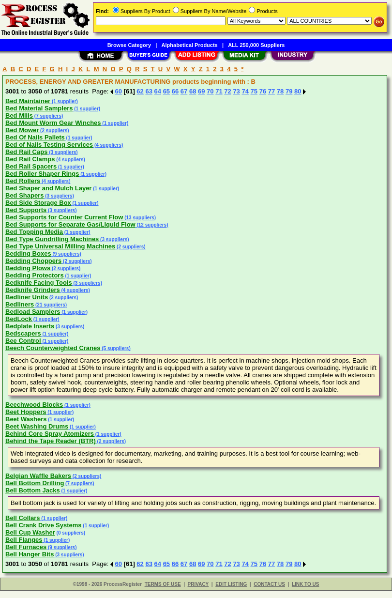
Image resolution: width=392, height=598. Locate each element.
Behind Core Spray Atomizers (49, 433)
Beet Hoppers (25, 411)
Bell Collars (22, 517)
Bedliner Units (26, 297)
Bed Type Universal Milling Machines (60, 246)
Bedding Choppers (33, 260)
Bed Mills (19, 115)
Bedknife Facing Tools (38, 282)
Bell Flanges (24, 539)
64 (157, 91)
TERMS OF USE (163, 584)
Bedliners (19, 304)
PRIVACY (198, 584)
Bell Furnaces (25, 547)
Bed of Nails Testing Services (49, 144)
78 (280, 91)
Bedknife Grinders (32, 289)
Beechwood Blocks (34, 404)
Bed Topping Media (34, 231)
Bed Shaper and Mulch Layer (48, 188)
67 (184, 91)
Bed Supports (25, 210)
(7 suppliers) (48, 116)
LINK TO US (305, 584)
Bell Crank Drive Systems (43, 525)
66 (175, 91)
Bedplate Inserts (29, 326)
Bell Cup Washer (30, 532)
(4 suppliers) (108, 145)
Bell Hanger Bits (29, 554)
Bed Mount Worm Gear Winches (53, 122)
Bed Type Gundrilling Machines (52, 239)
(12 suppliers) (152, 225)
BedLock (18, 318)
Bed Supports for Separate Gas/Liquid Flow (70, 224)
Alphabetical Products (190, 45)
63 (148, 91)
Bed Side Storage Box (38, 202)
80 (297, 91)
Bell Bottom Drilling (34, 483)
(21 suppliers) (50, 304)
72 (227, 91)
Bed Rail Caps (26, 151)
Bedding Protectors (34, 275)
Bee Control (23, 340)
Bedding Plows (27, 268)
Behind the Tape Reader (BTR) (50, 441)
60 (118, 91)
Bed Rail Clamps (30, 159)
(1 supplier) (64, 101)
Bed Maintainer (27, 101)
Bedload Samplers (32, 311)
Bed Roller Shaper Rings (42, 173)
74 (244, 91)
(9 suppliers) (66, 254)
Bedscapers (23, 333)
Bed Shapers (24, 195)
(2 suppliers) (54, 130)
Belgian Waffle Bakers (38, 475)
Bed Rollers (22, 180)
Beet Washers (26, 419)
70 (210, 91)
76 (262, 91)
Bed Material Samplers (39, 108)
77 (271, 91)
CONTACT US (269, 584)
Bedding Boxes (28, 253)
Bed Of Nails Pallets (35, 137)
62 (139, 91)
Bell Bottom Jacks (32, 490)
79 (289, 91)
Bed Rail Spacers (31, 166)
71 (218, 91)
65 (166, 91)
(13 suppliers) (139, 217)
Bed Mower (22, 130)
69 (201, 91)
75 (254, 91)
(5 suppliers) (116, 348)
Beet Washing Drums (36, 426)
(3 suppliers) (62, 152)
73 (236, 91)
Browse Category (129, 45)
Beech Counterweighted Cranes (53, 348)
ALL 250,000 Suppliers (256, 45)
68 (192, 91)
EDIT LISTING (231, 584)
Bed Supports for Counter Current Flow (64, 217)
